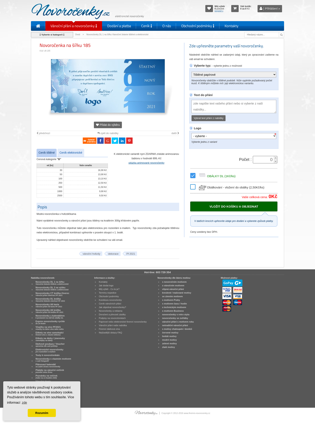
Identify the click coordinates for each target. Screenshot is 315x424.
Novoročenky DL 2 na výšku (52, 288)
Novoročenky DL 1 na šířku (52, 283)
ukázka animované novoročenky (147, 162)
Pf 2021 (130, 253)
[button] (275, 158)
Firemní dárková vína (109, 329)
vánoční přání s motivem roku (178, 322)
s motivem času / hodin (174, 303)
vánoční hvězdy (91, 253)
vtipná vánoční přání (173, 289)
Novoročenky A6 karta (49, 305)
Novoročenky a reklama (110, 311)
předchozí (43, 133)
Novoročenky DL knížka (50, 300)
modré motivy (169, 340)
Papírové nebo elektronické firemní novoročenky (123, 322)
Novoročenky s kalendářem (50, 316)
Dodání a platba (119, 26)
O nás (166, 26)
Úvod (77, 34)
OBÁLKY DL (216, 176)
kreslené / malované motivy (176, 293)
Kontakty (231, 26)
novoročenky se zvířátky (175, 318)
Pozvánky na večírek (46, 376)
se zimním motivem (172, 296)
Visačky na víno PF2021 (50, 328)
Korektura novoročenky (110, 300)
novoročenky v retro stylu (175, 314)
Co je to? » (219, 11)
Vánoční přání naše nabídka (113, 325)
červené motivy (170, 332)
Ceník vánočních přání (110, 303)
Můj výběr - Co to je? (109, 289)
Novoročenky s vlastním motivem (53, 360)
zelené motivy (169, 343)
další (175, 133)
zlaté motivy (168, 347)
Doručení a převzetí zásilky (112, 314)
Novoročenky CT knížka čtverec (52, 294)
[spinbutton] (264, 159)
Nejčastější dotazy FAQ (110, 332)
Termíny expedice (107, 293)
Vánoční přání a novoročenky (73, 26)
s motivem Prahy (171, 300)
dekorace (113, 253)
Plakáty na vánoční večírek (50, 371)
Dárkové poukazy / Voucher (50, 345)
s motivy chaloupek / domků (177, 329)
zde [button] (24, 402)
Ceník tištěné (47, 152)
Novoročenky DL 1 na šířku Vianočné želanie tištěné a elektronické (117, 34)
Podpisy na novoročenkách (112, 318)
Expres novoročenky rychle (50, 322)
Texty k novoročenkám (48, 355)
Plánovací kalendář (48, 365)
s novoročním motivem (174, 282)
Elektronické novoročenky (49, 350)
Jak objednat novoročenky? (112, 307)
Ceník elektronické (70, 152)
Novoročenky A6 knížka (49, 311)
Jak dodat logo (106, 285)
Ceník (146, 26)
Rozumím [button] (41, 413)
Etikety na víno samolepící (49, 333)
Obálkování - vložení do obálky (231, 187)
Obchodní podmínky (197, 26)
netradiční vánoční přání (175, 325)
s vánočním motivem (173, 285)
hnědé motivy (169, 336)
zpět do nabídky (108, 133)
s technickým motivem (174, 307)
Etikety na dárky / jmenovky (50, 339)
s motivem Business (173, 311)
